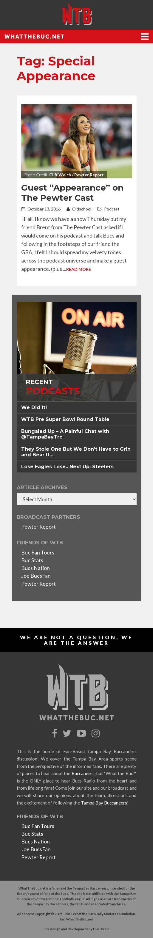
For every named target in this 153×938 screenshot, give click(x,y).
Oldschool (79, 208)
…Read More (77, 269)
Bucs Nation (35, 568)
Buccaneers (83, 773)
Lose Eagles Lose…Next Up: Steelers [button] (67, 466)
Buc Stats (32, 560)
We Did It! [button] (34, 407)
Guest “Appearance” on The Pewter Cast (72, 193)
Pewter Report (38, 527)
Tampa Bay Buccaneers (104, 802)
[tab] (77, 407)
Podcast (112, 208)
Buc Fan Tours (37, 552)
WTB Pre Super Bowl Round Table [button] (65, 419)
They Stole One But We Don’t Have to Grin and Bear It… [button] (76, 452)
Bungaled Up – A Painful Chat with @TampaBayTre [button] (65, 434)
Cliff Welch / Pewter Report (76, 174)
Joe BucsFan (36, 576)
